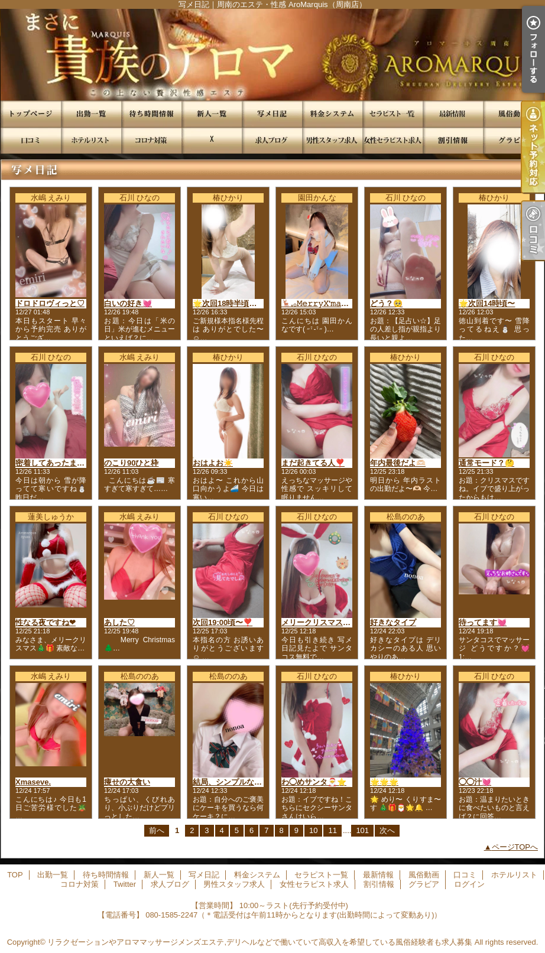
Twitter (211, 140)
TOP (31, 113)
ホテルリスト (91, 140)
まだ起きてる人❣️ (313, 462)
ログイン (469, 884)
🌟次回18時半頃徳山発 (232, 303)
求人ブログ (272, 140)
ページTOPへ (515, 847)
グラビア (513, 140)
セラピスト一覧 (392, 113)
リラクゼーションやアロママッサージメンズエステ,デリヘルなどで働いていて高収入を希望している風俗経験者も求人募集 (259, 942)
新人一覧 (211, 113)
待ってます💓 (483, 622)
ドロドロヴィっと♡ (50, 303)
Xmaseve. (33, 782)
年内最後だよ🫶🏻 (398, 462)
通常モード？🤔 (486, 462)
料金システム (332, 113)
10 (313, 830)
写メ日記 (272, 113)
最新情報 (453, 113)
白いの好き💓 (128, 303)
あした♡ (119, 622)
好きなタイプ (393, 622)
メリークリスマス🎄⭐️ (321, 622)
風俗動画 (513, 113)
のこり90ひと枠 (131, 462)
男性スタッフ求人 (332, 140)
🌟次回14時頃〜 (487, 303)
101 (362, 830)
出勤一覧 (91, 113)
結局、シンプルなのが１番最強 (246, 782)
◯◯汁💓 (475, 782)
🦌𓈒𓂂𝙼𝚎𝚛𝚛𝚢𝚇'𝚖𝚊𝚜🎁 (318, 303)
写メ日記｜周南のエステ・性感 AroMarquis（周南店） (272, 54)
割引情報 (453, 140)
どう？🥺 (386, 303)
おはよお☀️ (213, 462)
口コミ (31, 140)
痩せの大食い (127, 782)
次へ (387, 830)
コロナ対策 (151, 140)
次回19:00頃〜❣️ (222, 622)
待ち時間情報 (151, 113)
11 (332, 830)
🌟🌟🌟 (384, 782)
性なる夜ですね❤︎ (45, 622)
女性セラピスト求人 (392, 140)
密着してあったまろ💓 (54, 462)
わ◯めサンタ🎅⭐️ (313, 782)
